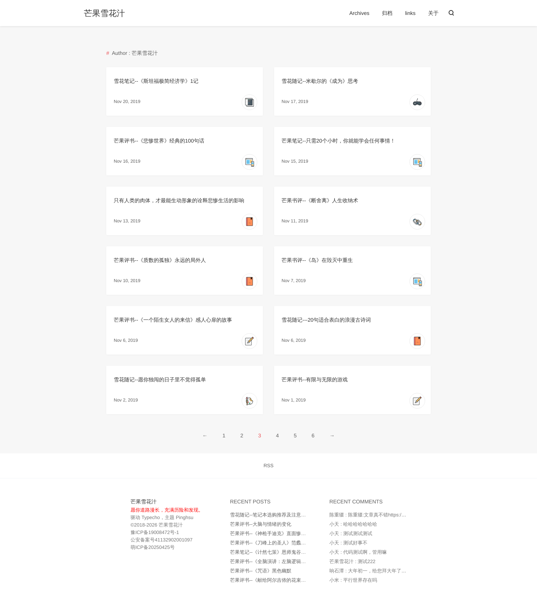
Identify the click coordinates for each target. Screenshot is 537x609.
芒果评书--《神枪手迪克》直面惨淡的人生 (275, 533)
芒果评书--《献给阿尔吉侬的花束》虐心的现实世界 (285, 580)
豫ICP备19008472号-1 (155, 532)
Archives (359, 13)
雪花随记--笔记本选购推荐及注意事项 (270, 515)
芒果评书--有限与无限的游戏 (315, 379)
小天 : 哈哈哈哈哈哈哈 (353, 524)
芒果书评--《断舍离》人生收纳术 (320, 200)
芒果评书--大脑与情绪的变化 (261, 524)
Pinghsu (184, 517)
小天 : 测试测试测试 (350, 533)
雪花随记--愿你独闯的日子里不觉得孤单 (160, 379)
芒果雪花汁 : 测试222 (352, 561)
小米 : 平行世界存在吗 (353, 580)
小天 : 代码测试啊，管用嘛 (358, 552)
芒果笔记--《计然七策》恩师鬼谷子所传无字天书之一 (287, 552)
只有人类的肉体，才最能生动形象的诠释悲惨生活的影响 (179, 200)
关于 (433, 13)
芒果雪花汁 (104, 13)
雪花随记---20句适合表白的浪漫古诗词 (326, 320)
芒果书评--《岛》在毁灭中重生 (317, 260)
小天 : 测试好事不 (348, 543)
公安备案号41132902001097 (161, 540)
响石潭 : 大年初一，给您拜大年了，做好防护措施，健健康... (394, 571)
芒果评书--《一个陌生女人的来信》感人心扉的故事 (173, 320)
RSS (269, 465)
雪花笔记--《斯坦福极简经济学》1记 (156, 81)
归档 (387, 13)
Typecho (150, 517)
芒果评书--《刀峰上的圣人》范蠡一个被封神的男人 (285, 543)
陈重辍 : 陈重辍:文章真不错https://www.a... (375, 515)
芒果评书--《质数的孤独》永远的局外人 (160, 260)
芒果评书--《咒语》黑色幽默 (261, 571)
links (410, 13)
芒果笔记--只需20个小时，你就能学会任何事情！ (338, 141)
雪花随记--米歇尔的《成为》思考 (320, 81)
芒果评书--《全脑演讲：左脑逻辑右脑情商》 (278, 561)
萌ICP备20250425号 (153, 547)
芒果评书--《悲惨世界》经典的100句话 (159, 141)
